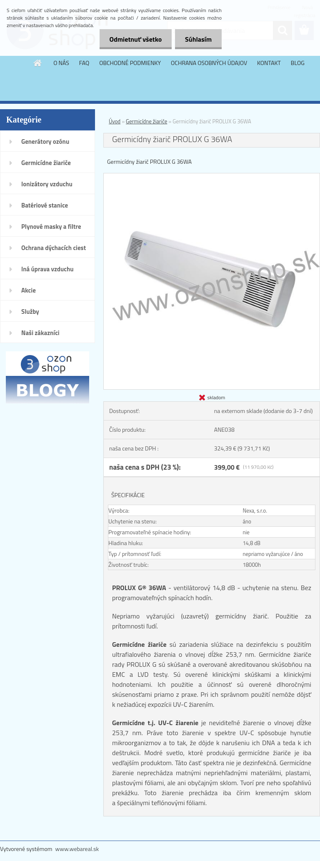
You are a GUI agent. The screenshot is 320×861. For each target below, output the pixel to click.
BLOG (298, 62)
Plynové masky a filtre (51, 226)
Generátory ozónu (45, 141)
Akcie (28, 290)
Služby (30, 311)
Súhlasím (198, 39)
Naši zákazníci (40, 333)
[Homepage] (38, 63)
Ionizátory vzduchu (46, 184)
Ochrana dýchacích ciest (53, 248)
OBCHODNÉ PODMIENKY (130, 62)
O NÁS (61, 62)
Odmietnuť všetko (134, 39)
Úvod (114, 121)
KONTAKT (269, 62)
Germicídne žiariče (46, 163)
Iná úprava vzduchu (47, 269)
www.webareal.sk (77, 848)
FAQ (84, 62)
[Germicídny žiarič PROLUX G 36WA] (212, 177)
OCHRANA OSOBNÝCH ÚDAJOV (209, 62)
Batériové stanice (44, 205)
